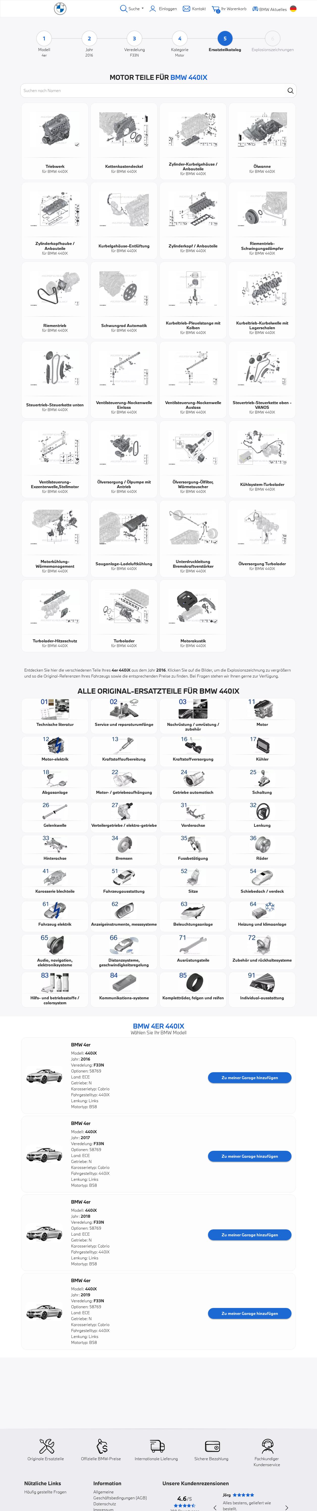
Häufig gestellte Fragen (45, 1491)
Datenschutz (104, 1503)
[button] (44, 1075)
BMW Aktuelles (269, 8)
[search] (291, 90)
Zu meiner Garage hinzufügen (250, 1077)
